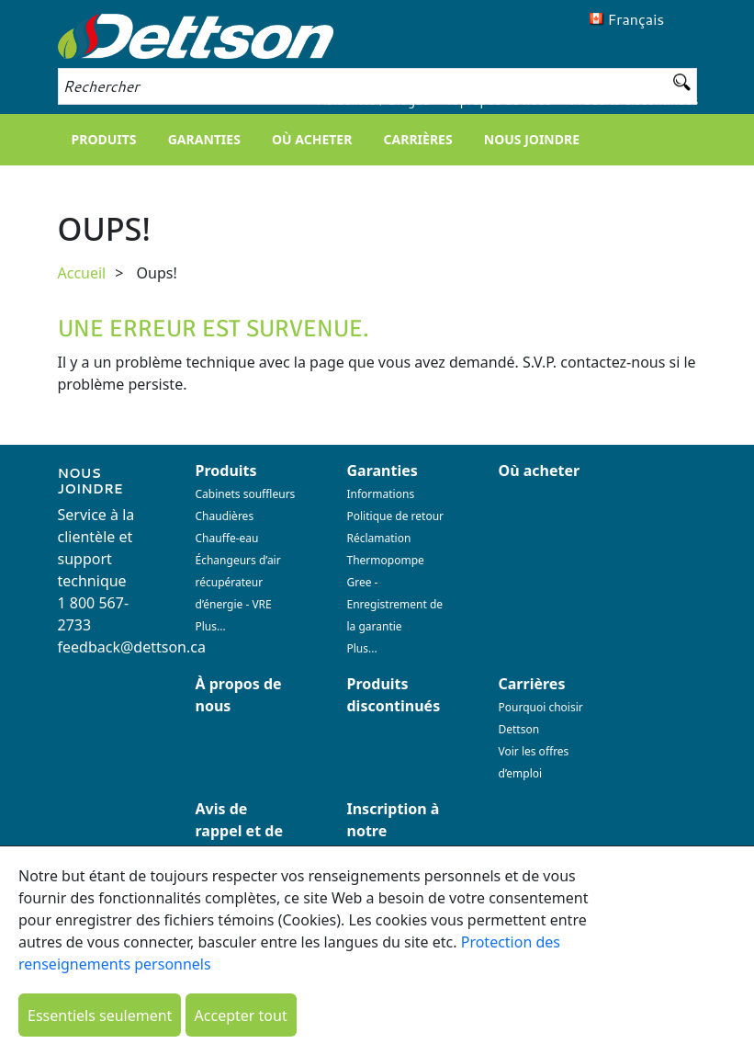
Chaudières (225, 516)
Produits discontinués (634, 100)
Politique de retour (396, 516)
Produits (104, 139)
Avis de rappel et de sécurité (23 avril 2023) (239, 842)
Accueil (82, 273)
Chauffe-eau (227, 538)
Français (636, 18)
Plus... (211, 626)
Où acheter (312, 139)
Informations (381, 494)
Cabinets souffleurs (246, 494)
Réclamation (379, 538)
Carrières (418, 139)
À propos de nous (500, 100)
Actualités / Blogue (373, 100)
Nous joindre (532, 139)
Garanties (204, 139)
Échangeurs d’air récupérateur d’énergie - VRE (238, 582)
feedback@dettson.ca (132, 647)
